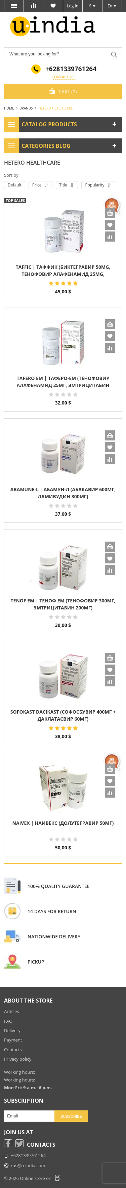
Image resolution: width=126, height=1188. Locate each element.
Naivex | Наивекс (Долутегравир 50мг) (63, 823)
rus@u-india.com (28, 1165)
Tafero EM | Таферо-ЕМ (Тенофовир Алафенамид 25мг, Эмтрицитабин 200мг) (62, 382)
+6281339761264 (70, 69)
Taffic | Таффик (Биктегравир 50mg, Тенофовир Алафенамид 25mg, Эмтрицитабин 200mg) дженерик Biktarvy (63, 271)
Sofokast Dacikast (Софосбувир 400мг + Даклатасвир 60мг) (63, 715)
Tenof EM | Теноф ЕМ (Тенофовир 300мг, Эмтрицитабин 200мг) (62, 604)
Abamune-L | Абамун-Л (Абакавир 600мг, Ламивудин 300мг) (63, 493)
